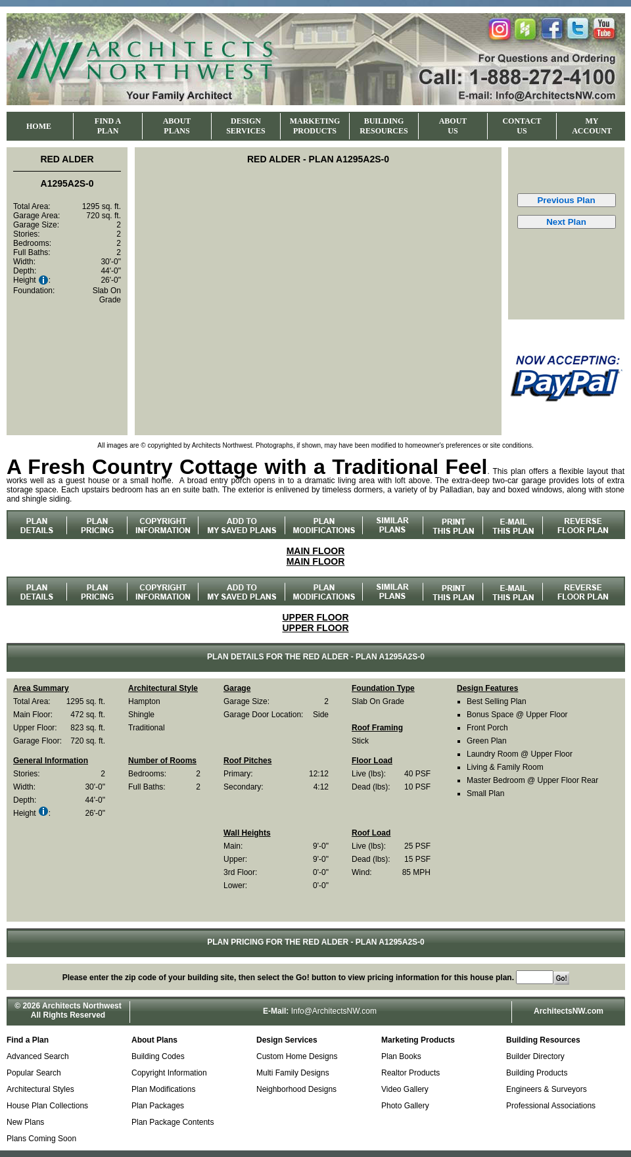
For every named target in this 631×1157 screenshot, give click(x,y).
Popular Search (34, 1072)
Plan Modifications (163, 1089)
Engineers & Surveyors (546, 1089)
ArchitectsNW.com (568, 1011)
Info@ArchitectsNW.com (334, 1011)
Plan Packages (157, 1105)
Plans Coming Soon (41, 1138)
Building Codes (158, 1056)
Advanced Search (38, 1056)
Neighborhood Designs (296, 1089)
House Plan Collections (47, 1105)
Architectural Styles (40, 1089)
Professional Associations (551, 1105)
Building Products (536, 1072)
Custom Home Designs (296, 1056)
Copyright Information (169, 1072)
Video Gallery (405, 1089)
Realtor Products (410, 1072)
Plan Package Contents (172, 1122)
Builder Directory (535, 1056)
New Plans (25, 1122)
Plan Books (401, 1056)
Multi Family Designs (292, 1072)
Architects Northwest (82, 1005)
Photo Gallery (405, 1105)
